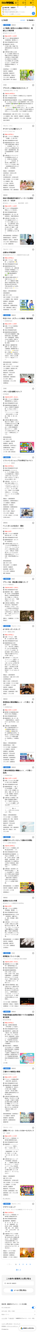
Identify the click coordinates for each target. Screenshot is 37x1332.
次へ (17, 1270)
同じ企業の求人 (6, 1198)
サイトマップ (17, 1323)
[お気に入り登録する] (33, 25)
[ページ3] (23, 1264)
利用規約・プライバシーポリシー (10, 1326)
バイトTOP (4, 1318)
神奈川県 (11, 1318)
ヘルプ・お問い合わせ (7, 1323)
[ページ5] (30, 1264)
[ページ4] (26, 1264)
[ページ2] (19, 1264)
